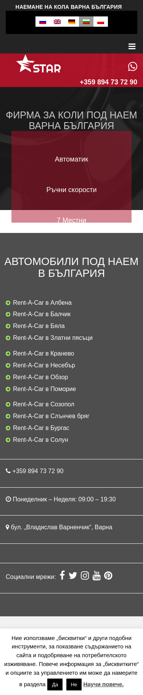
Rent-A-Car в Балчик (42, 314)
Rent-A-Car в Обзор (40, 377)
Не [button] (74, 684)
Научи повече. (103, 684)
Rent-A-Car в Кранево (43, 353)
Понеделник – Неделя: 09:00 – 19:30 (64, 499)
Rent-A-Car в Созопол (43, 404)
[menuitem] (42, 21)
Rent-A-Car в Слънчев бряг (51, 416)
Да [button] (55, 684)
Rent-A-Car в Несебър (44, 365)
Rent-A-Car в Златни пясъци (53, 338)
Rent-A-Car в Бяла (39, 326)
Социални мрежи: (32, 577)
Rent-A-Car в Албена (42, 302)
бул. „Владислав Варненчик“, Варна (61, 527)
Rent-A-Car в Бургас (41, 428)
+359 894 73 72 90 (37, 471)
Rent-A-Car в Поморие (44, 389)
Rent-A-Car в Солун (40, 439)
